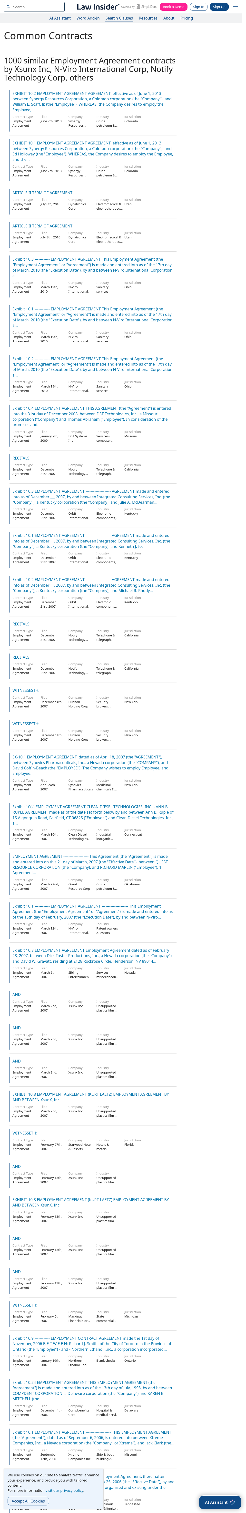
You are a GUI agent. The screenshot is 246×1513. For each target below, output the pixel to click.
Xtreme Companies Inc (80, 1456)
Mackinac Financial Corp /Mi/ (79, 1320)
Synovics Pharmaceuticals (81, 787)
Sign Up (219, 6)
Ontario (130, 1360)
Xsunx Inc (76, 1006)
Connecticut (133, 834)
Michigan (131, 1316)
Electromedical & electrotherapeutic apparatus (110, 208)
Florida (129, 1144)
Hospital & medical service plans (107, 1414)
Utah (128, 204)
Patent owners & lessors (107, 930)
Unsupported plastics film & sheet (106, 1010)
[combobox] (34, 6)
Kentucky (131, 513)
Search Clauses (119, 18)
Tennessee (132, 1504)
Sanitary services (102, 289)
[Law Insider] (116, 6)
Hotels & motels (102, 1146)
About (168, 18)
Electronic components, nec (106, 517)
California (131, 469)
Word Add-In (88, 18)
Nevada (130, 972)
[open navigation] (235, 6)
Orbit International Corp (78, 517)
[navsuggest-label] (34, 6)
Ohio (127, 287)
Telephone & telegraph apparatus (105, 473)
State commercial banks (105, 1320)
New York (131, 702)
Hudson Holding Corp (78, 704)
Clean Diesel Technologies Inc (78, 838)
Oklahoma (132, 884)
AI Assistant (60, 18)
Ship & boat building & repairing (105, 1458)
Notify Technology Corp (77, 473)
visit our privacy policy (64, 1490)
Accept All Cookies (28, 1501)
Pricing (186, 18)
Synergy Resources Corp (76, 125)
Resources (148, 18)
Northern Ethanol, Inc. (78, 1362)
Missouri (130, 436)
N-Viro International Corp (78, 291)
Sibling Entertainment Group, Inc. (79, 976)
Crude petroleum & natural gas (105, 125)
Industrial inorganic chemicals (103, 838)
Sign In (198, 6)
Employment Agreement (21, 123)
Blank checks (105, 1360)
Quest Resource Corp (79, 886)
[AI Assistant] (220, 1502)
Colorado (131, 121)
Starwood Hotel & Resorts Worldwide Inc (80, 1148)
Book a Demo (173, 6)
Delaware (131, 1410)
